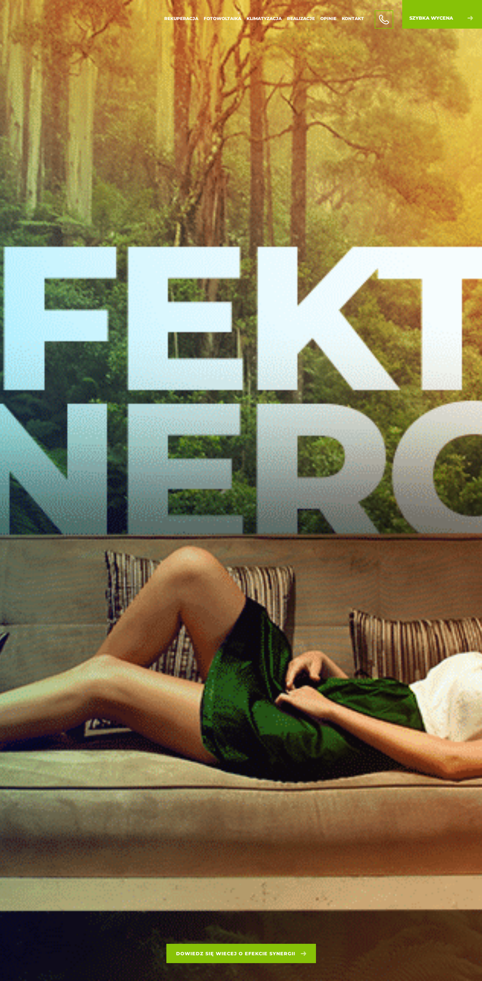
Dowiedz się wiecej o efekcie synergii (241, 953)
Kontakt (353, 18)
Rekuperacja (181, 18)
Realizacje (301, 18)
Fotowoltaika (222, 18)
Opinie (328, 18)
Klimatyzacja (264, 18)
